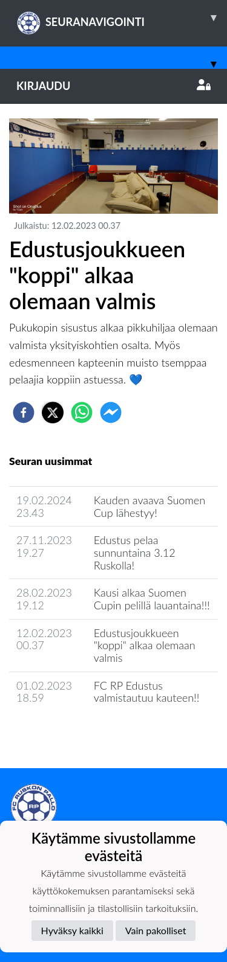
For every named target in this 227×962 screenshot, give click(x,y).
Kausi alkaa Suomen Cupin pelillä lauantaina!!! (152, 599)
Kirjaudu (113, 85)
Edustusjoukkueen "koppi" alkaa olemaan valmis (145, 645)
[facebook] (24, 412)
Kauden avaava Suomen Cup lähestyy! (149, 506)
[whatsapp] (82, 412)
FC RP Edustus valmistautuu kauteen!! (146, 692)
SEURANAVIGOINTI (121, 17)
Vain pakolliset (155, 930)
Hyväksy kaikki (72, 930)
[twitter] (53, 412)
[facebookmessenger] (111, 412)
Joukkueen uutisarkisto (71, 732)
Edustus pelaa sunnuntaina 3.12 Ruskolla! (135, 552)
